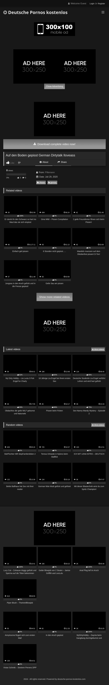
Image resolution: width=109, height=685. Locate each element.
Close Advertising (54, 86)
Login (92, 3)
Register (101, 3)
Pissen (41, 183)
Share (62, 162)
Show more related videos (54, 296)
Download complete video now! (54, 144)
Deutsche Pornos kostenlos (35, 12)
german (52, 183)
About (44, 162)
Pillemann (50, 172)
